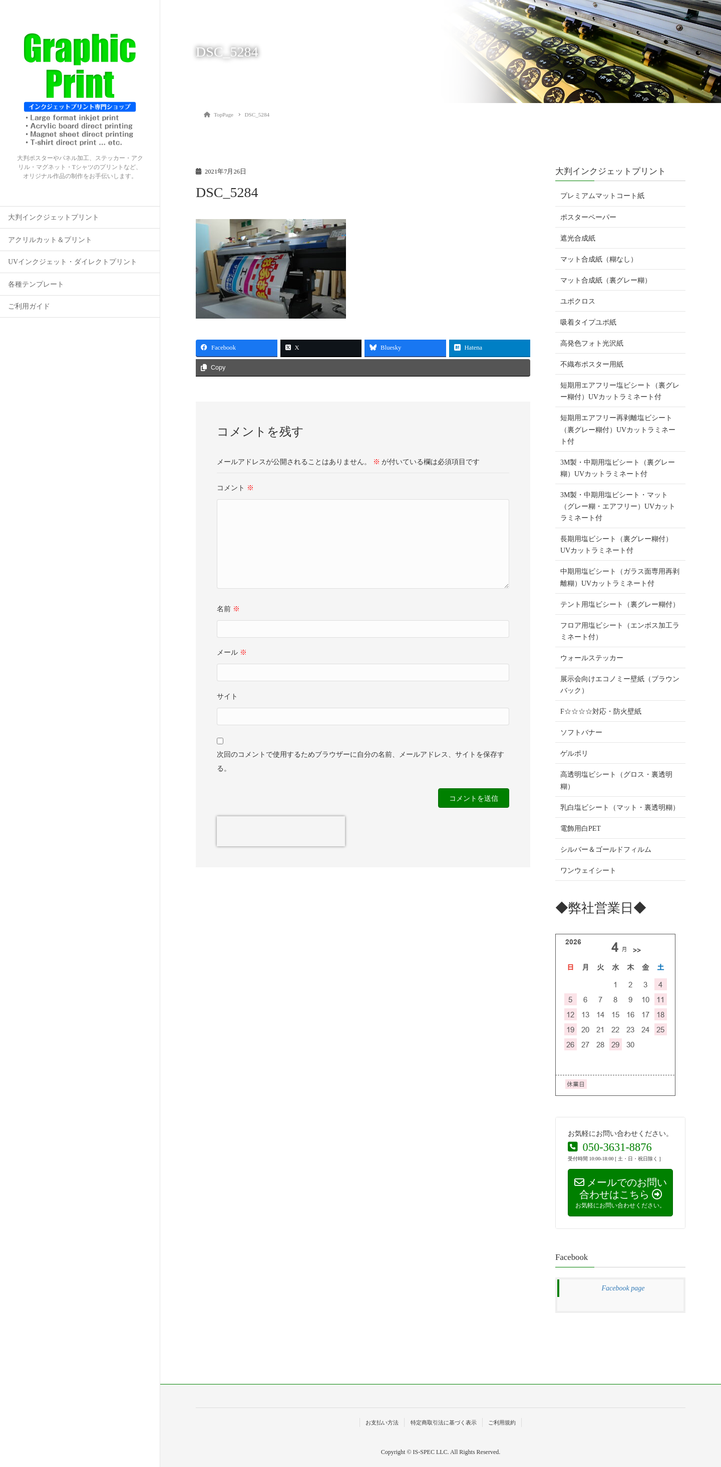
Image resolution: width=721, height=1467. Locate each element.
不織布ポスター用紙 (591, 364)
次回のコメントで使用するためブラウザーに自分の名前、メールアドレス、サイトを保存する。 (360, 761)
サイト (227, 696)
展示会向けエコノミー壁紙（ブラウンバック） (619, 684)
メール (232, 652)
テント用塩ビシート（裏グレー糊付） (619, 604)
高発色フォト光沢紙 (591, 343)
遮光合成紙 (577, 238)
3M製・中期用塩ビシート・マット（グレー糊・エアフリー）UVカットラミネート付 (617, 506)
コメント (235, 488)
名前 (228, 609)
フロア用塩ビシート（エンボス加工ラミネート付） (619, 631)
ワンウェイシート (588, 870)
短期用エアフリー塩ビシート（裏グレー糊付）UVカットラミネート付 (619, 391)
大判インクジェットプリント (53, 217)
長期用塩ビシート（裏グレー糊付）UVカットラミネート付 (616, 544)
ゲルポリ (574, 753)
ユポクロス (577, 301)
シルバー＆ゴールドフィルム (605, 849)
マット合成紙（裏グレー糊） (605, 280)
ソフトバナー (581, 732)
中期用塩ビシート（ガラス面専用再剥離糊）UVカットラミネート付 (619, 577)
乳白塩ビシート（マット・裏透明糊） (619, 807)
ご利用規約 (502, 1422)
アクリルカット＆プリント (50, 240)
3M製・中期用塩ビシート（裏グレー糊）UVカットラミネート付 (617, 468)
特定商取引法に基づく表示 (444, 1422)
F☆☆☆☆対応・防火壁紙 (600, 711)
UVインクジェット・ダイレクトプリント (72, 262)
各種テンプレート (36, 284)
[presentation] (281, 831)
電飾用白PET (580, 828)
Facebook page (623, 1288)
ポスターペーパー (588, 217)
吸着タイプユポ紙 (588, 322)
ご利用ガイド (29, 306)
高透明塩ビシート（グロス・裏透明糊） (616, 780)
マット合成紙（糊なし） (598, 259)
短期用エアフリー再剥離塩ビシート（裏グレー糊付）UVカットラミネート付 (617, 429)
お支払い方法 (382, 1422)
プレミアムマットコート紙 (602, 196)
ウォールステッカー (591, 658)
